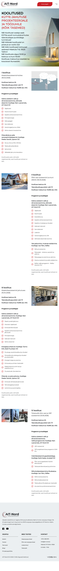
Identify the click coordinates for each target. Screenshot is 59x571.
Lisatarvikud (25, 545)
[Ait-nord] (10, 4)
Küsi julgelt (44, 4)
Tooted (4, 542)
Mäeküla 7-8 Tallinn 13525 (48, 544)
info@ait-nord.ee (45, 541)
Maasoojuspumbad (27, 539)
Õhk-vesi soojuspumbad (28, 542)
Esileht (4, 539)
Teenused (5, 545)
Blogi (3, 548)
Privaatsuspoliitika (7, 551)
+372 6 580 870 (45, 539)
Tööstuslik (24, 548)
